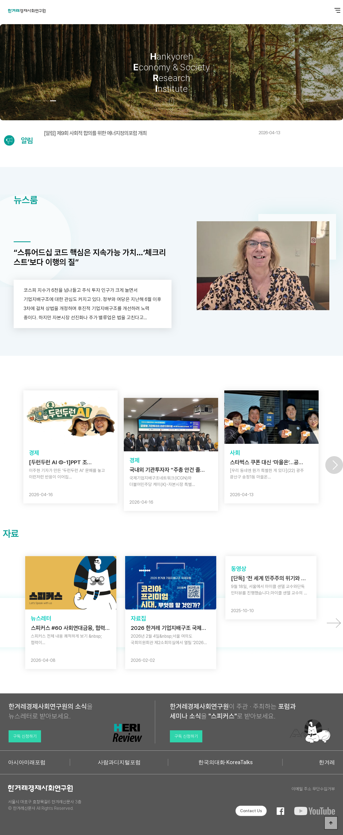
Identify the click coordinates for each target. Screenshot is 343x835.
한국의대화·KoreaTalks (225, 762)
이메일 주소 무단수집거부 (313, 789)
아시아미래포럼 (27, 762)
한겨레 (327, 762)
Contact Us (251, 810)
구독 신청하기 (25, 736)
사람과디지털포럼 (119, 762)
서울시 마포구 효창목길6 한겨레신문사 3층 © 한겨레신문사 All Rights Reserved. (44, 805)
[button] (38, 100)
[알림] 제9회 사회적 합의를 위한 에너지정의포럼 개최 (162, 133)
